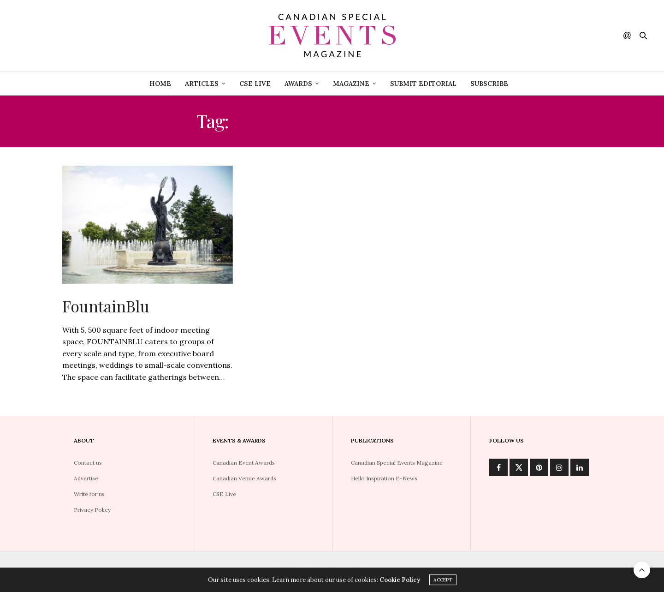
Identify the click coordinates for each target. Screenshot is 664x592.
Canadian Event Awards (244, 462)
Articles (202, 83)
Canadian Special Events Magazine (397, 462)
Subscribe (489, 83)
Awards (298, 83)
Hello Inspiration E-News (384, 478)
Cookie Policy (399, 582)
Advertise (86, 478)
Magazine (351, 83)
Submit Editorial (423, 83)
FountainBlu (105, 306)
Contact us (88, 462)
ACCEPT (442, 582)
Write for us (89, 493)
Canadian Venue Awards (244, 478)
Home (160, 83)
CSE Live (224, 493)
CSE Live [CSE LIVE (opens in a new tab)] (255, 83)
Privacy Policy (92, 509)
